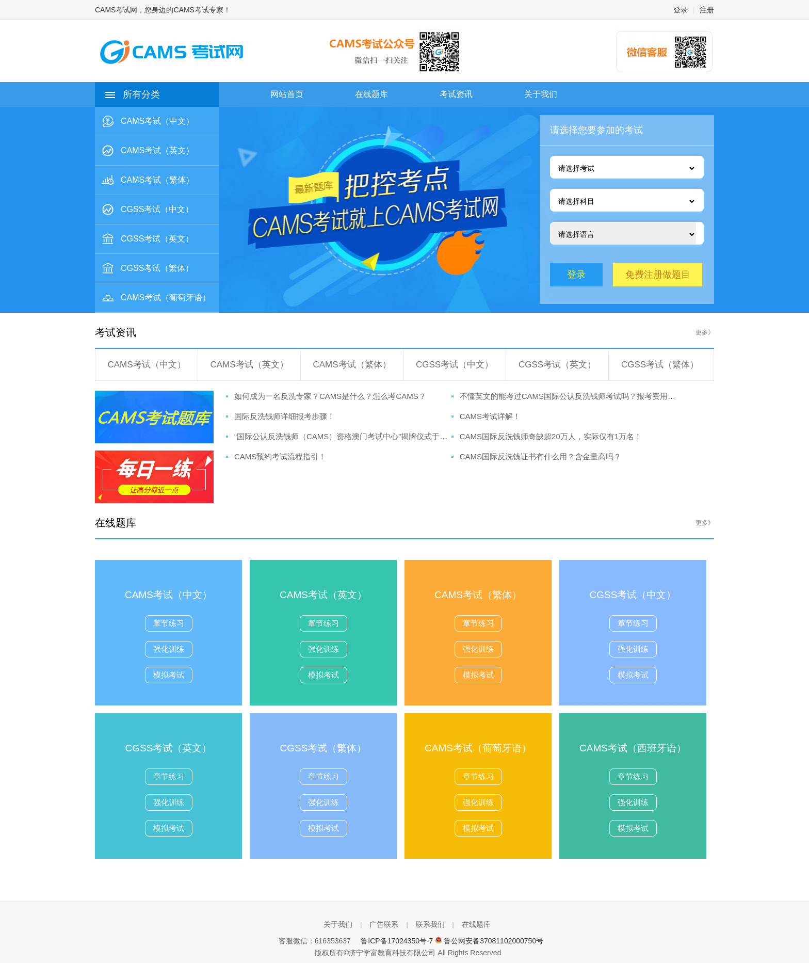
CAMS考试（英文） (249, 365)
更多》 (704, 332)
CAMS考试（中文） (146, 365)
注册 (707, 10)
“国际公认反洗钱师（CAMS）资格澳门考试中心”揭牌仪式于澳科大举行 (356, 436)
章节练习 (168, 623)
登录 (680, 10)
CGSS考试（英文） (557, 365)
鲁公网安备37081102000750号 (493, 941)
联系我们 (430, 924)
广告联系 (383, 924)
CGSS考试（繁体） (660, 365)
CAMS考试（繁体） (352, 365)
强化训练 (168, 649)
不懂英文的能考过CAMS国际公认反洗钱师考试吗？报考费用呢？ (571, 396)
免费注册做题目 (657, 274)
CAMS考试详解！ (490, 416)
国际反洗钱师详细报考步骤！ (284, 416)
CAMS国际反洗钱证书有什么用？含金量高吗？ (540, 456)
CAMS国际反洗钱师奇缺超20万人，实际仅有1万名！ (551, 436)
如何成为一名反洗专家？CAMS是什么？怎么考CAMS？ (330, 396)
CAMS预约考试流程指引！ (280, 456)
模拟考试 (168, 674)
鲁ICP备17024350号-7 (397, 941)
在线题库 (476, 924)
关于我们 (337, 924)
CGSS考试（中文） (454, 365)
